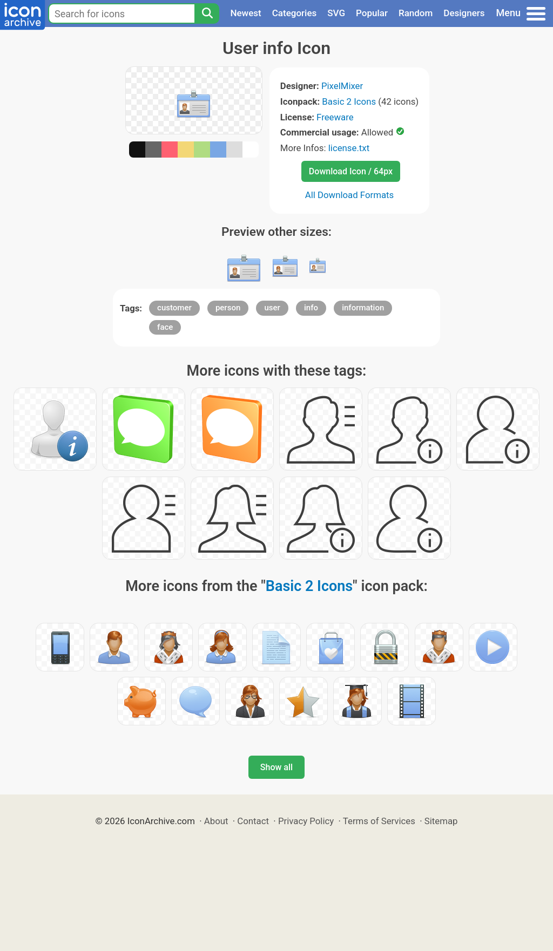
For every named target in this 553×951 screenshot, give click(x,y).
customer (174, 308)
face (165, 327)
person (227, 308)
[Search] (206, 13)
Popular (372, 13)
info (311, 308)
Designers (463, 13)
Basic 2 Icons (349, 101)
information (363, 308)
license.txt (348, 147)
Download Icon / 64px (351, 171)
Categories (294, 13)
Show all (276, 767)
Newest (245, 13)
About (216, 821)
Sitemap (441, 821)
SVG (336, 13)
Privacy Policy (306, 821)
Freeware (335, 117)
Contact (253, 821)
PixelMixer (342, 85)
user (272, 308)
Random (416, 13)
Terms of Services (379, 821)
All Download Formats (349, 194)
